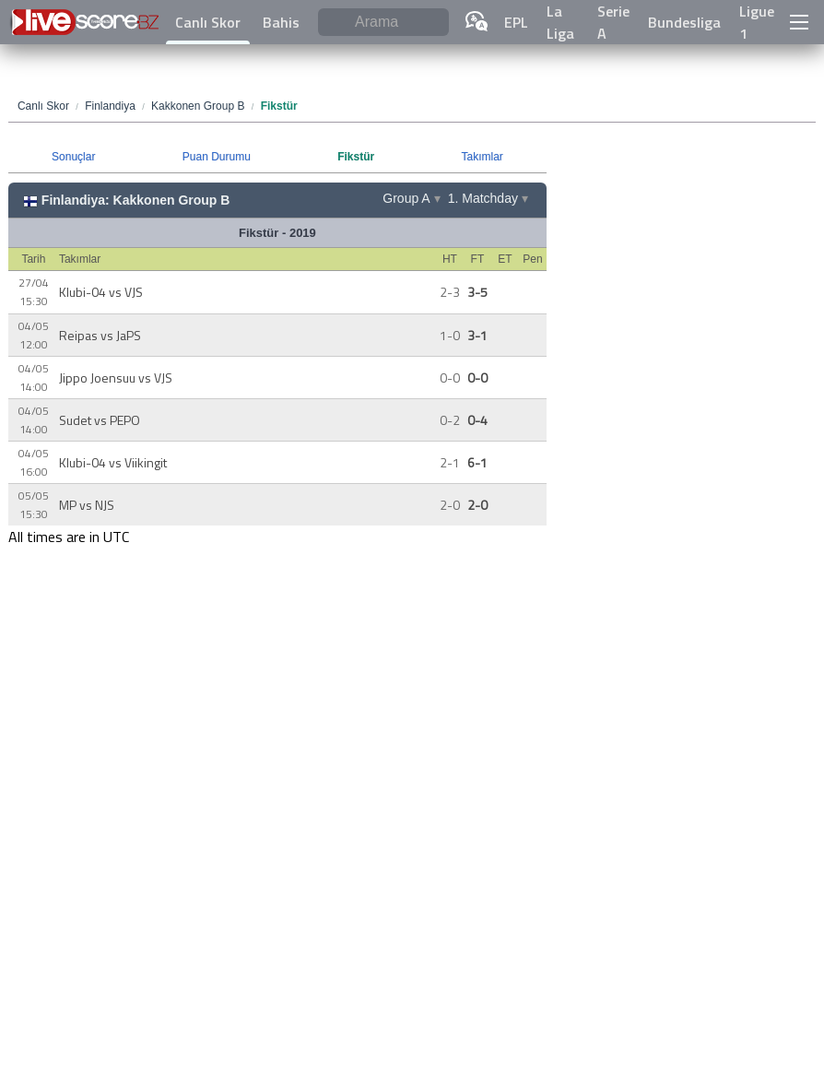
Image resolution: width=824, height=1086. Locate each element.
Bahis (281, 22)
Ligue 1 (756, 22)
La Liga (560, 22)
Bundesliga (684, 22)
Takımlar (481, 156)
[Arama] (383, 22)
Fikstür (355, 156)
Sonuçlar (73, 156)
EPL (516, 22)
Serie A (613, 22)
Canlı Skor (208, 22)
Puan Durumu (216, 156)
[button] (799, 22)
